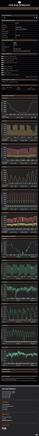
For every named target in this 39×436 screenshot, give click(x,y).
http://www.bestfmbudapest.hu (21, 29)
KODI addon (5, 407)
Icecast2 (15, 44)
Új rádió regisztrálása (6, 404)
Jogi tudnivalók (4, 409)
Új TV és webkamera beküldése (7, 406)
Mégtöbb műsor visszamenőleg (31, 76)
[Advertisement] (19, 12)
